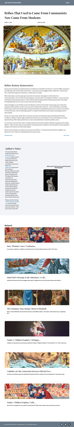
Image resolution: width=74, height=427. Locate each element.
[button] (67, 3)
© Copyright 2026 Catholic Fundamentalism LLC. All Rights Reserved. (20, 424)
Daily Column (41, 22)
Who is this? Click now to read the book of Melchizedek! (59, 167)
